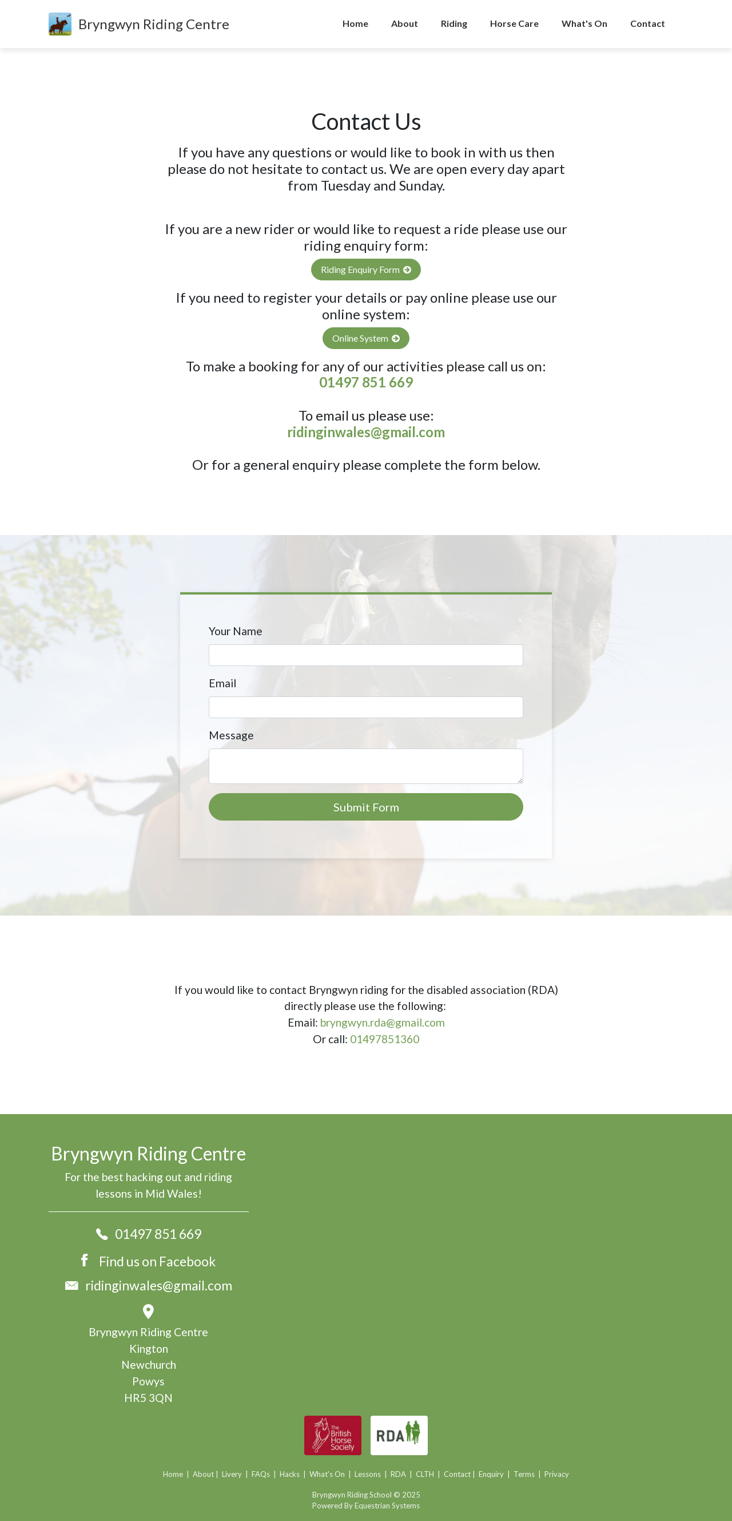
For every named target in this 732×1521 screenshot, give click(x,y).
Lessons (368, 1474)
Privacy (556, 1474)
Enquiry (490, 1474)
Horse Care (514, 23)
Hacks (290, 1474)
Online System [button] (366, 337)
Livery (232, 1474)
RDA (397, 1474)
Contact (647, 23)
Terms (524, 1474)
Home (355, 23)
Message (231, 735)
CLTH (425, 1474)
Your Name (235, 630)
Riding (454, 23)
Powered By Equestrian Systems (366, 1505)
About (404, 23)
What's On (584, 23)
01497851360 (384, 1038)
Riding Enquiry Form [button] (366, 269)
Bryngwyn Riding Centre (153, 23)
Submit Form (366, 807)
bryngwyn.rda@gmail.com (382, 1022)
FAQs (261, 1474)
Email (222, 683)
